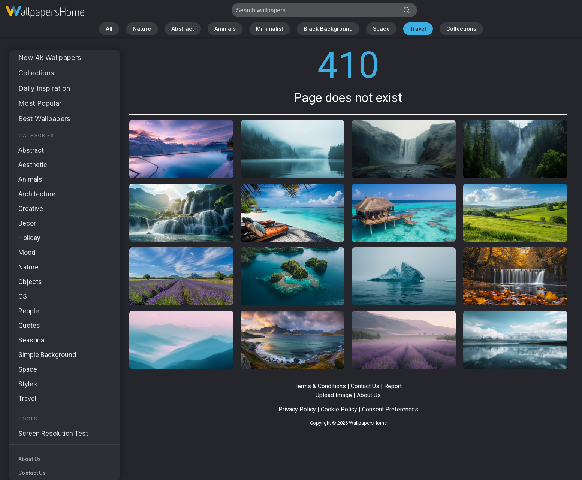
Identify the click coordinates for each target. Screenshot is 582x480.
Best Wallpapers (44, 119)
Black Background (328, 28)
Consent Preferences (390, 409)
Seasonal (32, 340)
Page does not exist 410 (45, 12)
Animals (225, 28)
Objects (30, 282)
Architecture (36, 194)
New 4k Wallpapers (49, 57)
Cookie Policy (339, 409)
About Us (29, 459)
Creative (30, 208)
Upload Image (334, 395)
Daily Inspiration (44, 88)
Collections (461, 28)
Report (393, 386)
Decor (27, 223)
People (28, 311)
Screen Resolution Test (53, 433)
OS (22, 296)
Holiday (29, 238)
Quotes (29, 325)
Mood (26, 252)
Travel (418, 28)
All (109, 28)
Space (381, 28)
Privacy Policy (297, 409)
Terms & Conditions (320, 386)
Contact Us (32, 473)
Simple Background (47, 355)
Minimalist (269, 28)
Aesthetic (32, 165)
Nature (142, 28)
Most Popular (40, 103)
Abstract (182, 28)
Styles (27, 384)
